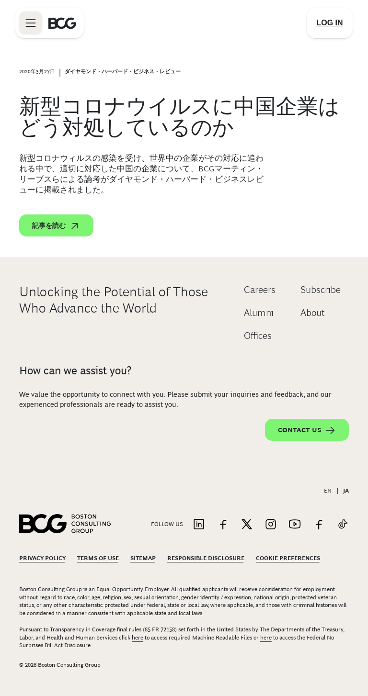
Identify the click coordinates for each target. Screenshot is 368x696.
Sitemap (143, 558)
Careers (260, 289)
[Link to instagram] (270, 525)
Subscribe (320, 289)
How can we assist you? (75, 370)
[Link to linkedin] (199, 525)
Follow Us (167, 524)
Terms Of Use (98, 558)
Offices (258, 335)
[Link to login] (329, 23)
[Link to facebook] (223, 525)
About (312, 312)
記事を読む (56, 226)
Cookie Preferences (288, 558)
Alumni (259, 312)
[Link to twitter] (247, 525)
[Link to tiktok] (342, 525)
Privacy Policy (42, 558)
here (137, 637)
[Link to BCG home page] (62, 23)
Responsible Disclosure (205, 558)
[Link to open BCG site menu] (30, 23)
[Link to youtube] (294, 525)
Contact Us (307, 430)
